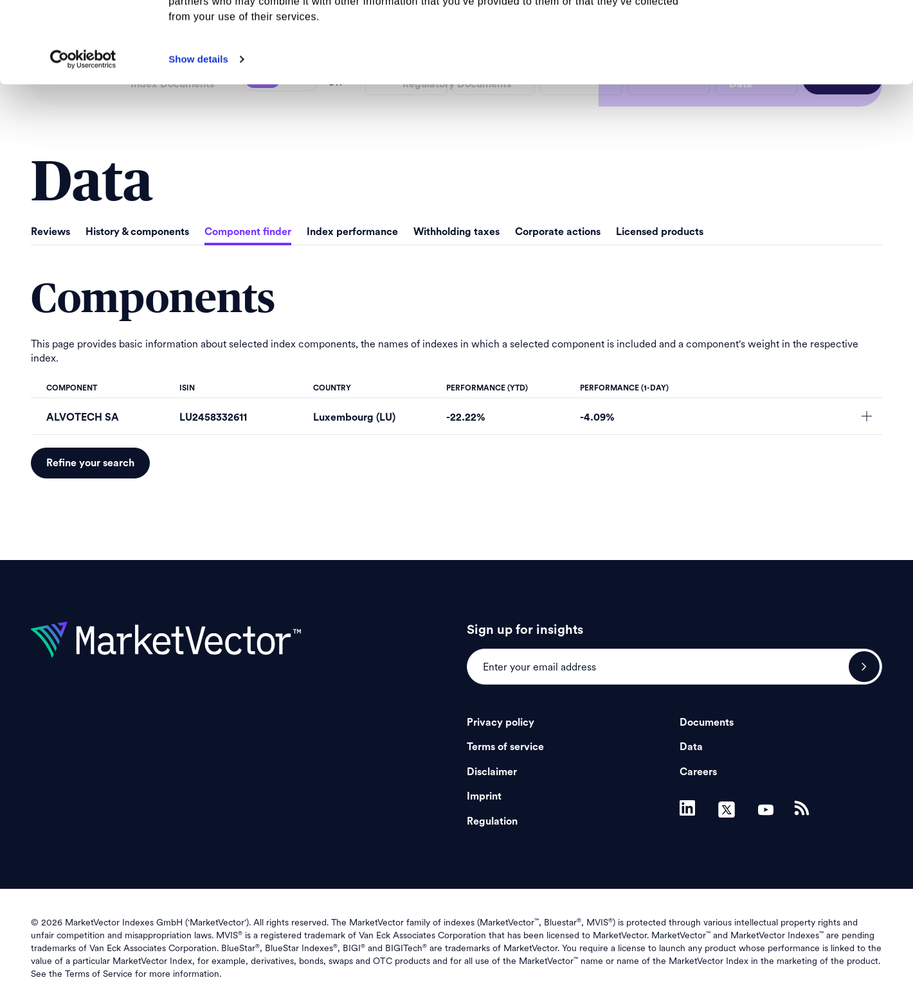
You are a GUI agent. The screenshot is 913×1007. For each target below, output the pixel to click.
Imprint (484, 796)
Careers (698, 772)
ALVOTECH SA (82, 417)
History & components (137, 232)
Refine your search (90, 463)
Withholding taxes (456, 232)
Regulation (492, 821)
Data (691, 747)
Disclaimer (492, 772)
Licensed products (659, 232)
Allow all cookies (806, 31)
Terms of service (505, 747)
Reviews (50, 232)
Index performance (352, 232)
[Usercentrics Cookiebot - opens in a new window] (83, 135)
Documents (707, 722)
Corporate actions (558, 232)
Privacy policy (500, 722)
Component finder (247, 232)
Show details (198, 135)
